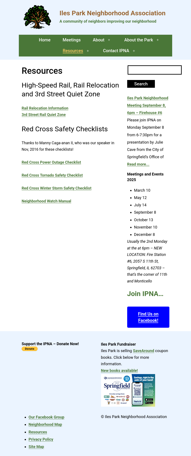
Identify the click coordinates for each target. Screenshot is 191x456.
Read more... (138, 164)
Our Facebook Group (46, 417)
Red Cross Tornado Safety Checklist (52, 175)
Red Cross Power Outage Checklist (51, 162)
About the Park (138, 39)
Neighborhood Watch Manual (46, 201)
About (98, 39)
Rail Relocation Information (45, 108)
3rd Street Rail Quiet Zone (44, 115)
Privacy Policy (41, 439)
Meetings (71, 39)
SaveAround (143, 350)
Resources (73, 50)
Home (45, 39)
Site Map (36, 446)
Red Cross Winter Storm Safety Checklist (56, 188)
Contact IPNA (116, 50)
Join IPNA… (145, 294)
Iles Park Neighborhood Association (112, 13)
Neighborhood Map (45, 424)
